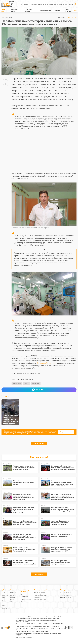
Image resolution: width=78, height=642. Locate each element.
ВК (72, 17)
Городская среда (14, 10)
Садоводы (57, 10)
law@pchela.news (21, 635)
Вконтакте (24, 597)
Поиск (12, 595)
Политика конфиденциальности (41, 598)
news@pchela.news (40, 595)
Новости (19, 4)
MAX (68, 17)
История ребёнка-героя (46, 363)
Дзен (22, 602)
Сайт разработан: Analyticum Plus (25, 637)
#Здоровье (35, 383)
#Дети (26, 383)
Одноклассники (26, 599)
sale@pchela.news (65, 595)
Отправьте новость (66, 432)
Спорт (45, 4)
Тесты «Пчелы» (68, 10)
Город (25, 4)
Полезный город (13, 598)
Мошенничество (45, 10)
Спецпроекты (68, 4)
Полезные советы (28, 10)
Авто (40, 4)
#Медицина (17, 383)
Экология (33, 4)
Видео (59, 4)
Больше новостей (39, 443)
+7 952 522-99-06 (39, 592)
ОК (75, 17)
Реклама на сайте (65, 598)
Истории (52, 4)
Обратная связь (15, 602)
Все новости (39, 574)
